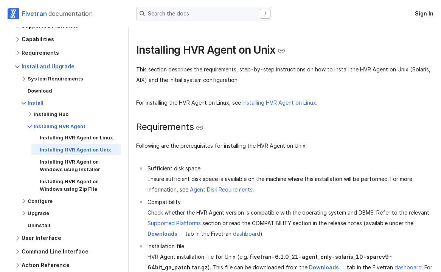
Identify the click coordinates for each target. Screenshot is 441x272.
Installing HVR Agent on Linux (279, 102)
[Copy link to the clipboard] (281, 50)
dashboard (246, 233)
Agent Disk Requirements (221, 189)
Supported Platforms (174, 223)
